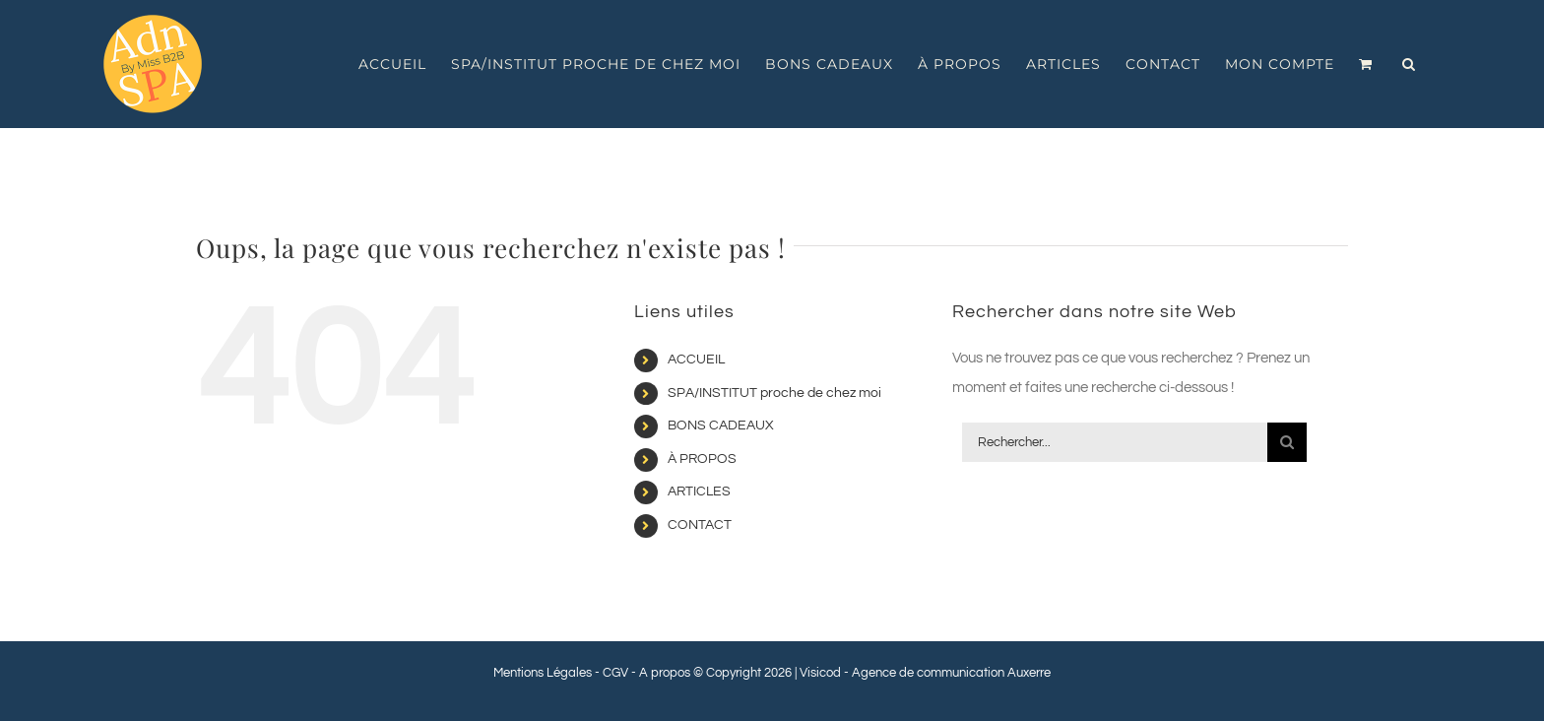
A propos (664, 673)
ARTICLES (699, 491)
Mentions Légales (542, 673)
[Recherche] (1287, 442)
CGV (615, 673)
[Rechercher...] (1114, 442)
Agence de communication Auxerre (951, 673)
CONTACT (700, 525)
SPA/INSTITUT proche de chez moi (774, 393)
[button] (1409, 64)
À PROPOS (702, 459)
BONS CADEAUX (721, 425)
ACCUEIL (696, 359)
